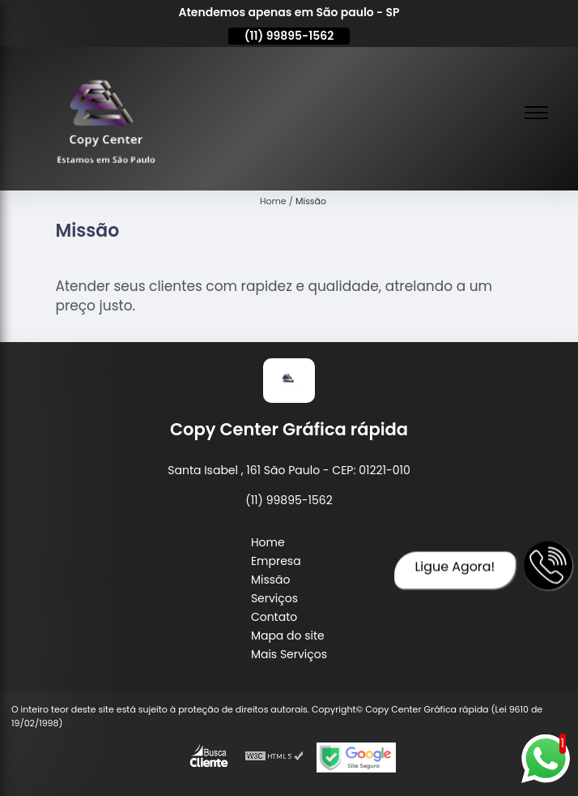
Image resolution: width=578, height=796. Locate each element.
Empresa (276, 561)
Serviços (274, 598)
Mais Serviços (289, 654)
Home (268, 542)
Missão (271, 579)
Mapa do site (288, 635)
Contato (274, 617)
